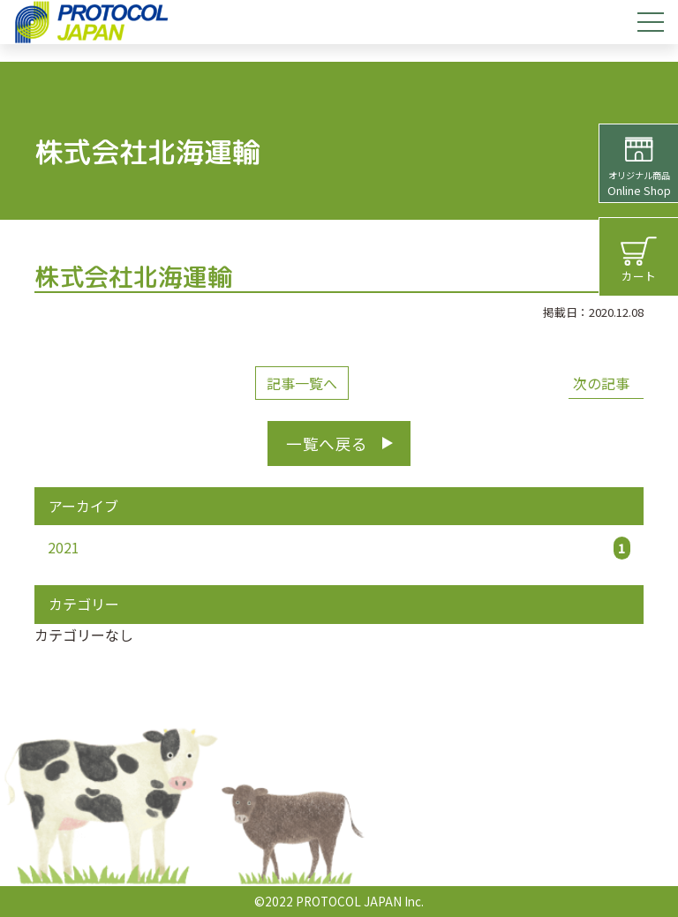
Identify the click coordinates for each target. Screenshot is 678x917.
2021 (339, 548)
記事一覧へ (302, 383)
